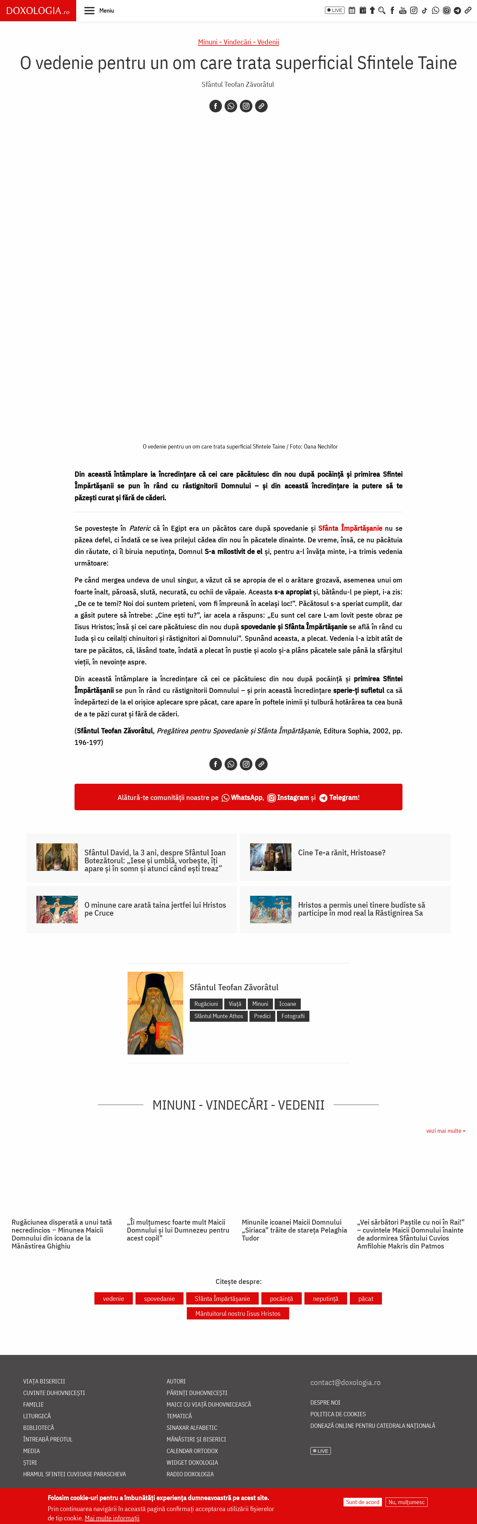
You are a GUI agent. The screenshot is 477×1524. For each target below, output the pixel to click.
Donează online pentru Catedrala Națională (372, 1426)
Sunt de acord (362, 1502)
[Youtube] (402, 9)
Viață (235, 1003)
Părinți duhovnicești (197, 1393)
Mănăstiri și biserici (196, 1439)
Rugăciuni (206, 1003)
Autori (176, 1381)
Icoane (287, 1003)
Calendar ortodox (192, 1451)
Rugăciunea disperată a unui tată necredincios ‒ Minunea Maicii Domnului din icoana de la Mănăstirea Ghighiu (62, 1234)
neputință (326, 1298)
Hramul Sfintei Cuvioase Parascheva (74, 1474)
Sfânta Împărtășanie (222, 1298)
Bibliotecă (38, 1428)
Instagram (293, 797)
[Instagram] (413, 9)
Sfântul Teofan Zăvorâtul (238, 84)
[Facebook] (392, 9)
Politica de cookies (338, 1414)
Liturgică (37, 1416)
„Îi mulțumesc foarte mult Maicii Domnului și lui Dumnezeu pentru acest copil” (178, 1230)
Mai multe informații (112, 1517)
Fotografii (293, 1016)
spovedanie (159, 1298)
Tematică (179, 1416)
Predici (262, 1016)
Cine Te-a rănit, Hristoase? (342, 852)
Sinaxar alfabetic (192, 1428)
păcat (365, 1298)
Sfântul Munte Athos (218, 1016)
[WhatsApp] (435, 9)
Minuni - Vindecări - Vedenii (238, 41)
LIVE (337, 10)
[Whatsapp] (231, 106)
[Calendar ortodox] (351, 9)
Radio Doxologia (190, 1474)
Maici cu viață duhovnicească (209, 1404)
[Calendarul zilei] (362, 9)
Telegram (343, 797)
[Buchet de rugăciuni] (372, 9)
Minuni (260, 1003)
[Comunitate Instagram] (446, 9)
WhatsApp (246, 797)
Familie (33, 1404)
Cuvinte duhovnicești (54, 1393)
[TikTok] (424, 9)
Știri (30, 1462)
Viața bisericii (44, 1381)
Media (31, 1451)
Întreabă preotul (48, 1439)
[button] (99, 10)
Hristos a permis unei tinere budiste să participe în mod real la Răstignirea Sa (361, 909)
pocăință (281, 1298)
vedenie (113, 1298)
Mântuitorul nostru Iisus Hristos (238, 1313)
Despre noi (325, 1402)
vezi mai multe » (445, 1130)
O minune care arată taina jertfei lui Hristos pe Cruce (155, 909)
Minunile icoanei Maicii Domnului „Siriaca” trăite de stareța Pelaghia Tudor (294, 1230)
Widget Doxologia (192, 1462)
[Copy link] (261, 106)
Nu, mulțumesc (407, 1502)
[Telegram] (457, 9)
